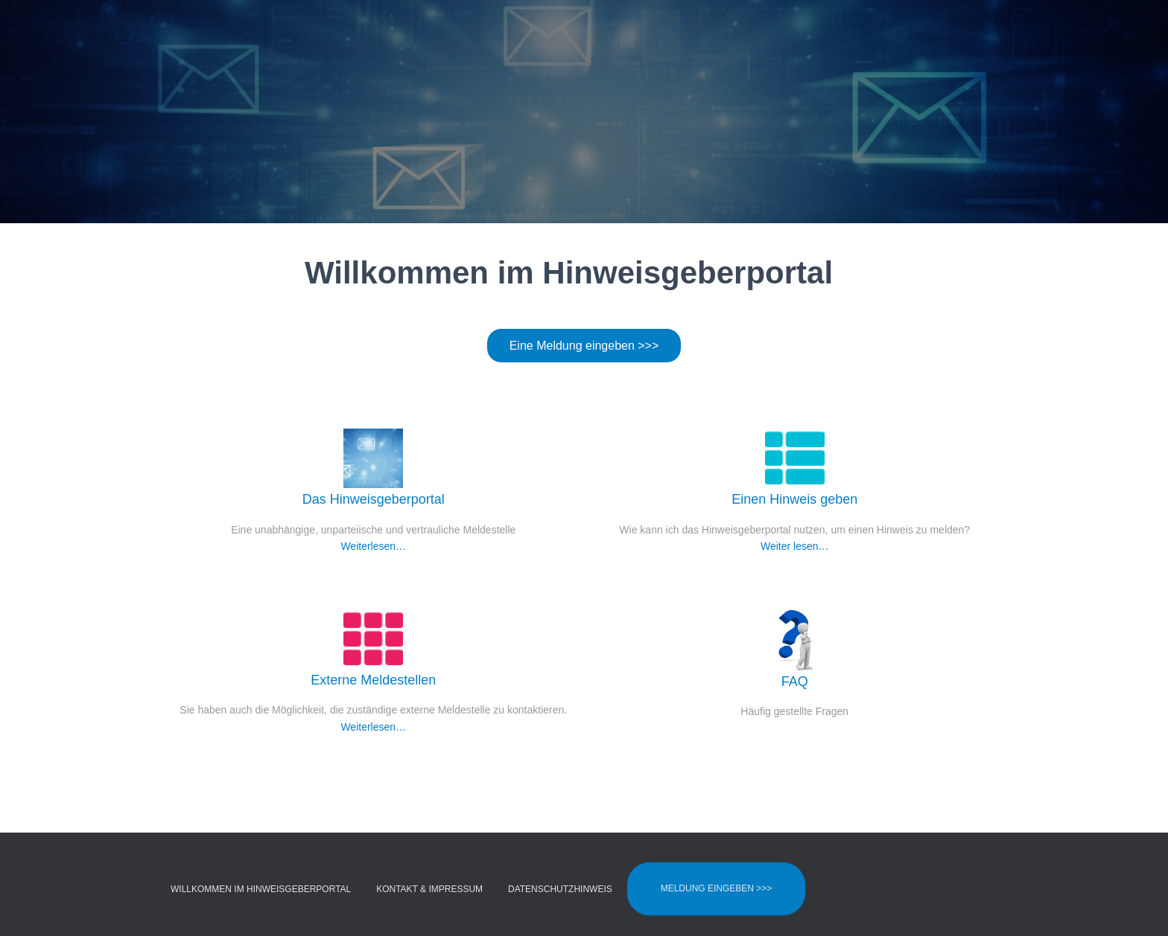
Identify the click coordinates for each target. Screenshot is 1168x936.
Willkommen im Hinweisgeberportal (261, 889)
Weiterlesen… (373, 546)
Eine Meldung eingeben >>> (584, 346)
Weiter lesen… (795, 546)
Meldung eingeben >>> (716, 888)
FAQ (794, 681)
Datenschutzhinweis (560, 889)
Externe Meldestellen (373, 679)
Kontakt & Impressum (429, 889)
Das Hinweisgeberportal (373, 499)
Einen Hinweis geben (794, 499)
